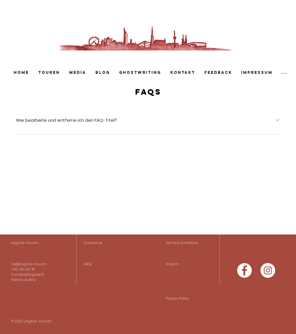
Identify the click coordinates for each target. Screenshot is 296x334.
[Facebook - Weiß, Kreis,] (244, 270)
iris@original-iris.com (29, 264)
